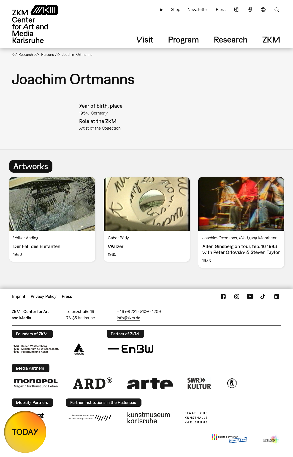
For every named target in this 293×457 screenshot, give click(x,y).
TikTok (263, 296)
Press (220, 9)
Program (183, 39)
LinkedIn (276, 296)
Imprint (18, 296)
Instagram (236, 296)
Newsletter (198, 9)
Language (263, 9)
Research (231, 39)
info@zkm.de (128, 317)
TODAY (25, 432)
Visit (144, 39)
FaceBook (223, 296)
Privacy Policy (44, 296)
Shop (175, 9)
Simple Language (236, 9)
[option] (52, 219)
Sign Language (250, 9)
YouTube (250, 296)
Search (276, 9)
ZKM (271, 39)
